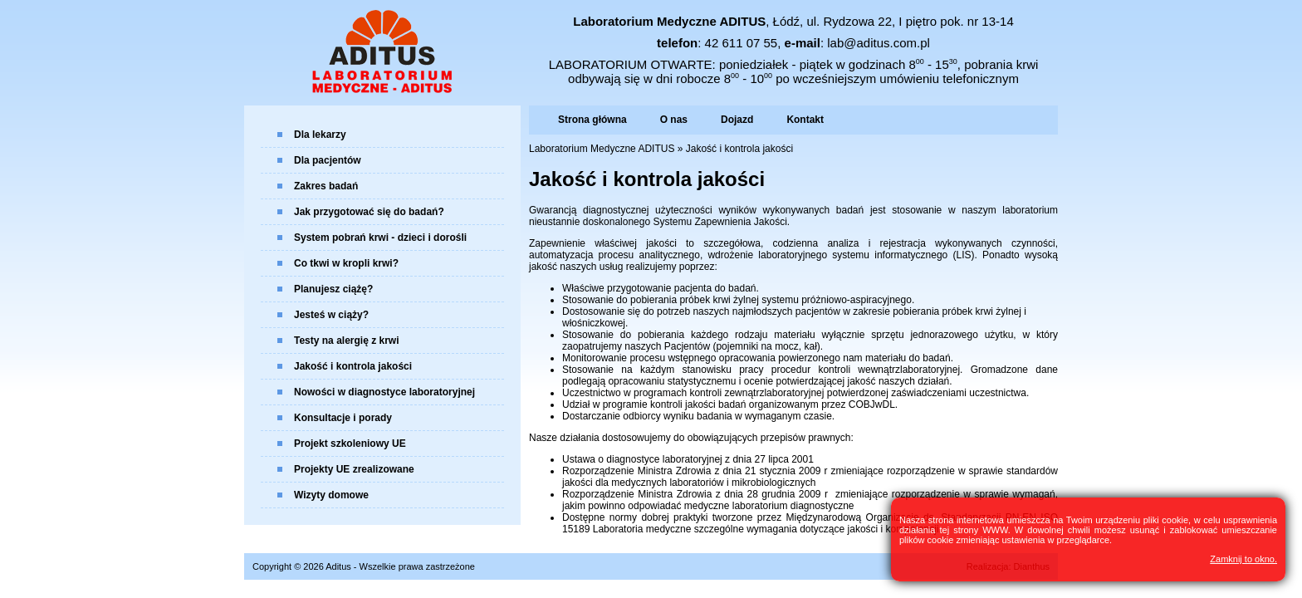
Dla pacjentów (327, 160)
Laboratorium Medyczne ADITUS (601, 148)
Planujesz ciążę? (333, 289)
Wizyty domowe (331, 495)
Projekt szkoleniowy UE (350, 443)
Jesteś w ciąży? (331, 315)
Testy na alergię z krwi (346, 340)
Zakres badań (326, 186)
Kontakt (805, 119)
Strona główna (592, 119)
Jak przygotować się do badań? (369, 212)
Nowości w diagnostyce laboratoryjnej (384, 392)
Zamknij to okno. (1243, 559)
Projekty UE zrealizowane (354, 469)
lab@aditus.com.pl (878, 43)
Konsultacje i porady (343, 418)
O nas (674, 119)
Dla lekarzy (320, 134)
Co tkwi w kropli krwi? (346, 263)
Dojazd (737, 119)
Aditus (338, 566)
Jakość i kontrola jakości (353, 366)
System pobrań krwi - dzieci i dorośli (380, 237)
